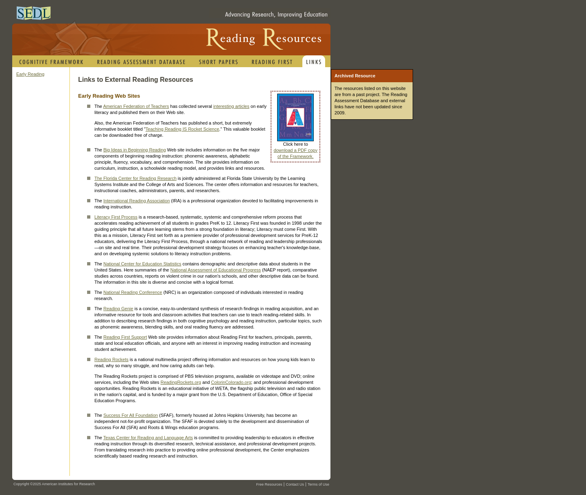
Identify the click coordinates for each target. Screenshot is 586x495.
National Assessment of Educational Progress (215, 269)
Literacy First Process (116, 217)
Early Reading (30, 74)
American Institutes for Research (68, 484)
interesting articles (231, 106)
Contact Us (295, 484)
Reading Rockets (111, 359)
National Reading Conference (132, 292)
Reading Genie (118, 308)
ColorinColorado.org (231, 382)
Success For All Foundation (130, 415)
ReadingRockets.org (180, 382)
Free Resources (269, 484)
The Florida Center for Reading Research (135, 178)
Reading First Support (125, 337)
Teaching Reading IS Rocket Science (182, 129)
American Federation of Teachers (136, 106)
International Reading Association (136, 200)
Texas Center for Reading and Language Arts (148, 437)
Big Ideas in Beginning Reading (134, 149)
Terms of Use (318, 484)
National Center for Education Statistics (142, 263)
